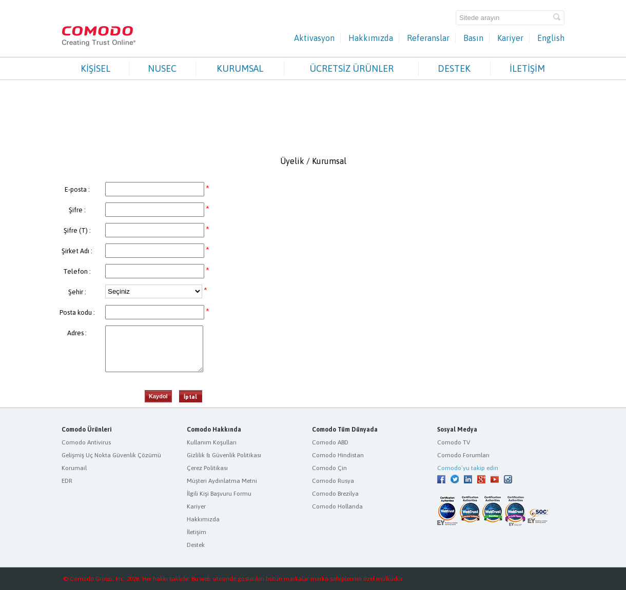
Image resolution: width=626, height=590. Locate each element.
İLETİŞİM (527, 68)
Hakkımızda (370, 38)
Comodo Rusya (333, 480)
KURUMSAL (240, 68)
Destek (196, 544)
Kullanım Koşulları (212, 442)
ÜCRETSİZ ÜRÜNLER (351, 68)
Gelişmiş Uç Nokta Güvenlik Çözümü (111, 455)
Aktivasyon (314, 38)
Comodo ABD (330, 442)
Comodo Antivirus (86, 442)
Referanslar (428, 38)
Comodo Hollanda (337, 506)
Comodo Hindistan (338, 455)
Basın (473, 38)
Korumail (74, 468)
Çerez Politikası (207, 468)
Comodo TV (453, 442)
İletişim (196, 532)
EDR (67, 480)
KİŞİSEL (95, 68)
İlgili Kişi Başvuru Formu (219, 493)
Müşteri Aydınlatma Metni (222, 480)
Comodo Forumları (463, 455)
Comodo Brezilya (335, 493)
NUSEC (162, 68)
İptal (190, 397)
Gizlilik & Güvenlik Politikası (224, 455)
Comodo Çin (329, 468)
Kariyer (510, 38)
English (550, 38)
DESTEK (454, 68)
